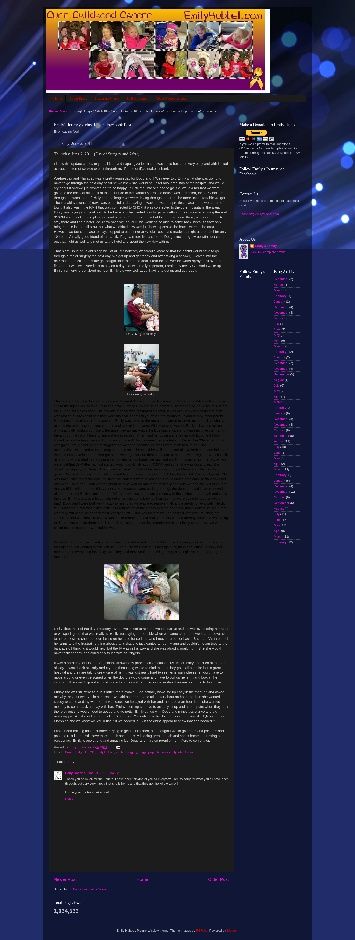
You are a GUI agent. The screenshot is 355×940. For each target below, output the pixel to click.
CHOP (89, 752)
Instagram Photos (107, 98)
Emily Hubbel (105, 752)
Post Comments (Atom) (89, 889)
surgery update (149, 752)
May (277, 335)
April (277, 340)
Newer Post (65, 879)
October (279, 430)
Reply (69, 798)
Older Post (218, 879)
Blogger (232, 930)
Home (57, 98)
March (278, 290)
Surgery (131, 752)
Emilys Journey (137, 98)
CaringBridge (74, 752)
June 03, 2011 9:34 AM (103, 773)
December (281, 279)
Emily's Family (266, 246)
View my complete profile (267, 252)
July (277, 323)
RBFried (202, 930)
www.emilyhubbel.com (177, 752)
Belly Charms (75, 773)
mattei (120, 752)
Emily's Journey (60, 111)
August (279, 284)
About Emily (78, 98)
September (281, 374)
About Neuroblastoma (171, 98)
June (277, 329)
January (279, 301)
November (281, 312)
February (280, 296)
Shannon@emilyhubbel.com (259, 214)
